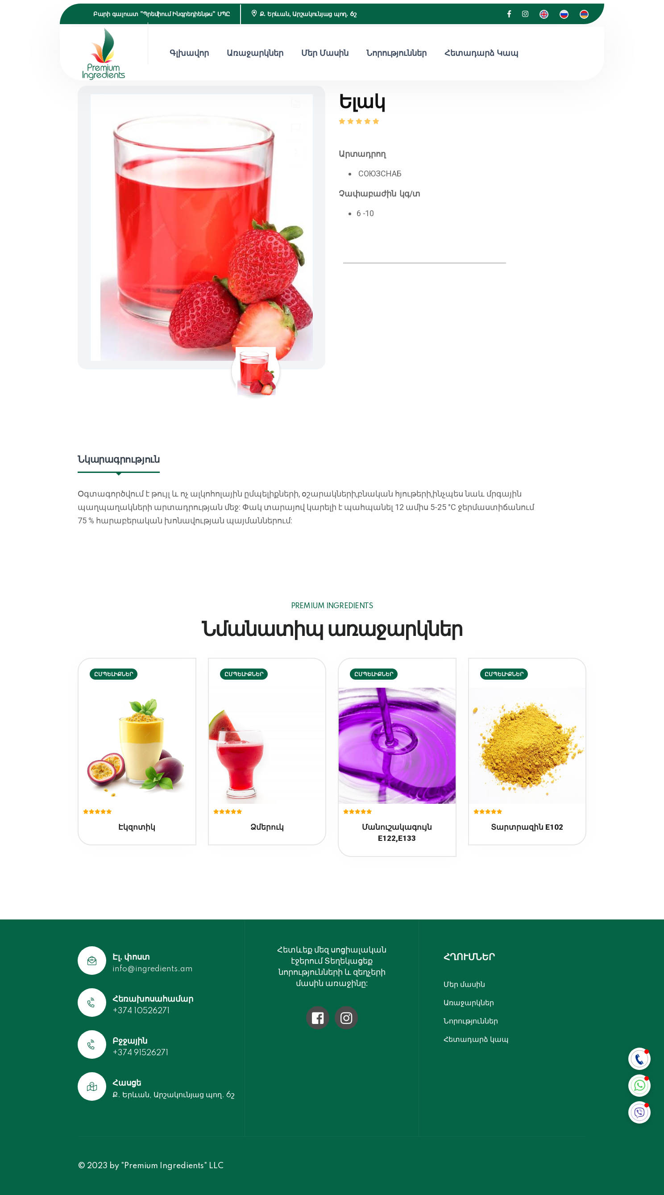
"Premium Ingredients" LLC (172, 1166)
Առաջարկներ (255, 53)
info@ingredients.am (152, 969)
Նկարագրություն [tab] (119, 460)
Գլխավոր (189, 53)
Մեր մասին (325, 53)
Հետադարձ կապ (481, 53)
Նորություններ (396, 53)
